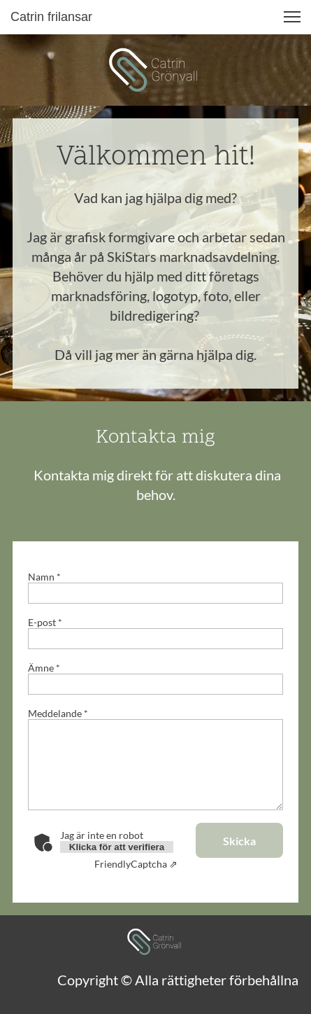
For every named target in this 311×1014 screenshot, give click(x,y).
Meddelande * (58, 713)
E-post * (45, 622)
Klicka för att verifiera (116, 847)
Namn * (44, 577)
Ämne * (44, 668)
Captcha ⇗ (136, 864)
